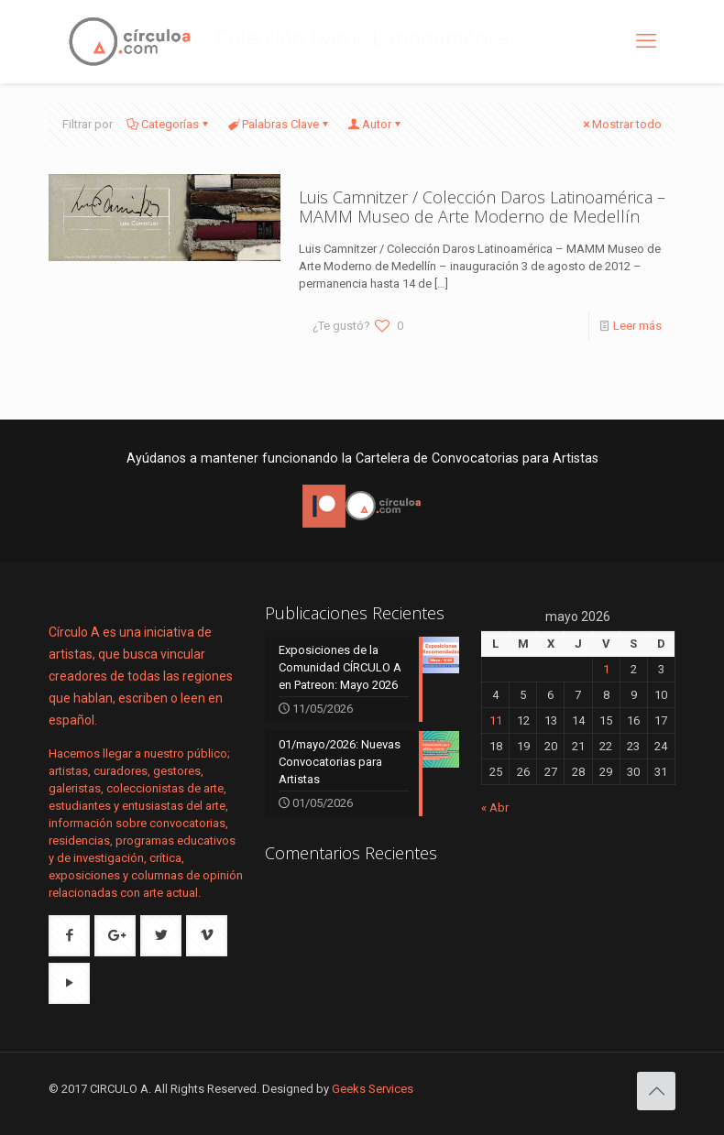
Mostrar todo (621, 124)
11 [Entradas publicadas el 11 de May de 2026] (495, 720)
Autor (375, 124)
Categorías (168, 124)
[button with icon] (69, 935)
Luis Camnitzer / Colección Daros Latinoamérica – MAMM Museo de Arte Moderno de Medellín (482, 206)
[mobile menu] (646, 41)
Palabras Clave (279, 124)
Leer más (637, 326)
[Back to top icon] (656, 1091)
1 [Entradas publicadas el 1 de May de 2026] (606, 669)
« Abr (495, 807)
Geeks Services (372, 1089)
